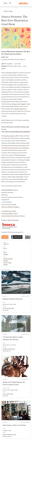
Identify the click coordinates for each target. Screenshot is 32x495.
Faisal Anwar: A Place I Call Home (14, 425)
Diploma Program (7, 262)
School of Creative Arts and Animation (14, 145)
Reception (5, 264)
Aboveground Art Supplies (18, 104)
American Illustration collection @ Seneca (13, 216)
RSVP (3, 68)
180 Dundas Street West (8, 308)
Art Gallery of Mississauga (9, 349)
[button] (5, 3)
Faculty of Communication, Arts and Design (15, 148)
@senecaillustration (13, 220)
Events (4, 252)
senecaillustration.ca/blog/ (8, 211)
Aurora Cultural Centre (8, 394)
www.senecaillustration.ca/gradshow (19, 132)
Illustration (9, 73)
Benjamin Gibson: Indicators (12, 299)
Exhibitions (5, 254)
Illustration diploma (9, 136)
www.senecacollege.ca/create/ (9, 213)
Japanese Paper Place (20, 109)
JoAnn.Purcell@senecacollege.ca (10, 207)
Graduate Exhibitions (8, 258)
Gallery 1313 (6, 244)
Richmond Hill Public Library (9, 434)
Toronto (5, 248)
